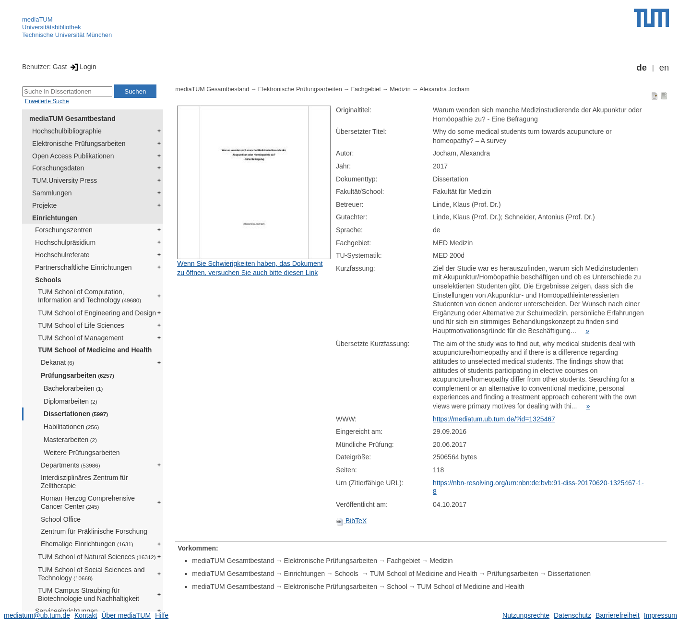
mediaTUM (37, 19)
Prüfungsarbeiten (77, 375)
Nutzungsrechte (525, 615)
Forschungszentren (64, 230)
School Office (61, 519)
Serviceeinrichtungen (66, 611)
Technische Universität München (67, 34)
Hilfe (161, 615)
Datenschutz (572, 615)
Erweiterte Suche (47, 101)
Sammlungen (52, 193)
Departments (70, 465)
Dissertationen (76, 414)
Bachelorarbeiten (73, 388)
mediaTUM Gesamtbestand (72, 118)
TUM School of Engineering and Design (97, 313)
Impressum (660, 615)
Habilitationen (71, 427)
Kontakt (85, 615)
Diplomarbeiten (70, 401)
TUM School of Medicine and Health (95, 350)
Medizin (400, 89)
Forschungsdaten (58, 168)
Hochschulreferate (62, 255)
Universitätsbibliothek (51, 27)
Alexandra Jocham (444, 89)
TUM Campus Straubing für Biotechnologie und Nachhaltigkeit (88, 594)
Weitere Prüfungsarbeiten (82, 452)
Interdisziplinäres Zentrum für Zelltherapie (84, 482)
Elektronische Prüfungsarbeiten (79, 143)
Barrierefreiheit (618, 615)
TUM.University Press (64, 180)
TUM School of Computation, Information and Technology (89, 296)
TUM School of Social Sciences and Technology (91, 574)
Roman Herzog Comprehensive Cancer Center (88, 502)
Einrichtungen (54, 218)
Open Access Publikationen (73, 156)
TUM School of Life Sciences (81, 325)
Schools (48, 280)
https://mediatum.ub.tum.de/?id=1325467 (494, 419)
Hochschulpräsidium (65, 242)
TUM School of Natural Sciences (97, 557)
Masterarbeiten (70, 439)
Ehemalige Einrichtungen (87, 544)
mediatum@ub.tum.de (37, 615)
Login (82, 67)
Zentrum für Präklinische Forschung (94, 531)
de (642, 67)
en (664, 67)
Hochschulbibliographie (67, 131)
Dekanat (57, 362)
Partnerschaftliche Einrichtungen (83, 267)
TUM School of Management (80, 338)
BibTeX (351, 521)
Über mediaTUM (126, 615)
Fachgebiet (366, 89)
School (397, 586)
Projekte (44, 205)
